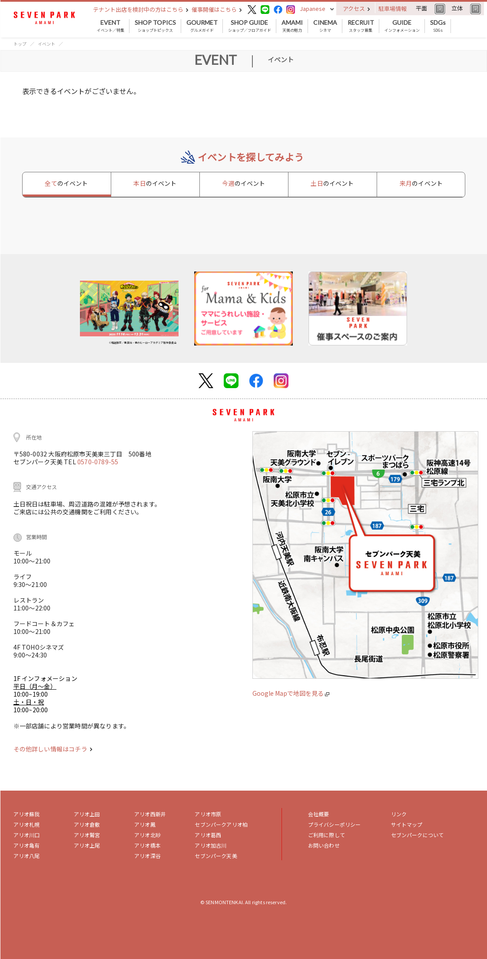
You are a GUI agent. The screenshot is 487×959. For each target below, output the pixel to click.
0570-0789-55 (97, 461)
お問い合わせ (324, 845)
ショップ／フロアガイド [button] (249, 26)
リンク (399, 814)
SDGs (438, 26)
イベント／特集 (110, 26)
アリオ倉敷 (87, 824)
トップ (20, 43)
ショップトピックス (155, 26)
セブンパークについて (417, 834)
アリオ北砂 (147, 834)
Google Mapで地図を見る (290, 693)
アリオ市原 (208, 814)
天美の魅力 (292, 26)
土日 (332, 183)
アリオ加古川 (210, 845)
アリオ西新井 (150, 814)
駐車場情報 (392, 8)
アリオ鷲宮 (87, 834)
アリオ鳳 (145, 824)
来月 (421, 183)
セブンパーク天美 (216, 855)
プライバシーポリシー (334, 824)
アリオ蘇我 (26, 814)
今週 (243, 183)
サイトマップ (407, 824)
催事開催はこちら (217, 9)
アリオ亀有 (26, 845)
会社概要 (318, 814)
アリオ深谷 (147, 855)
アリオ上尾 (87, 845)
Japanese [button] (312, 8)
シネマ (325, 26)
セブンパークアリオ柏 (221, 824)
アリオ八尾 (26, 855)
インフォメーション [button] (402, 26)
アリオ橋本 (147, 845)
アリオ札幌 (26, 824)
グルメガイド (202, 26)
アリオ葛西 (208, 834)
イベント (46, 43)
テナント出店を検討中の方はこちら (141, 9)
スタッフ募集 (361, 26)
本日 (154, 183)
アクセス (356, 8)
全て (66, 183)
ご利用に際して (326, 834)
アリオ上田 (87, 814)
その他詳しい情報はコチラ (53, 748)
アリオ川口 (26, 834)
